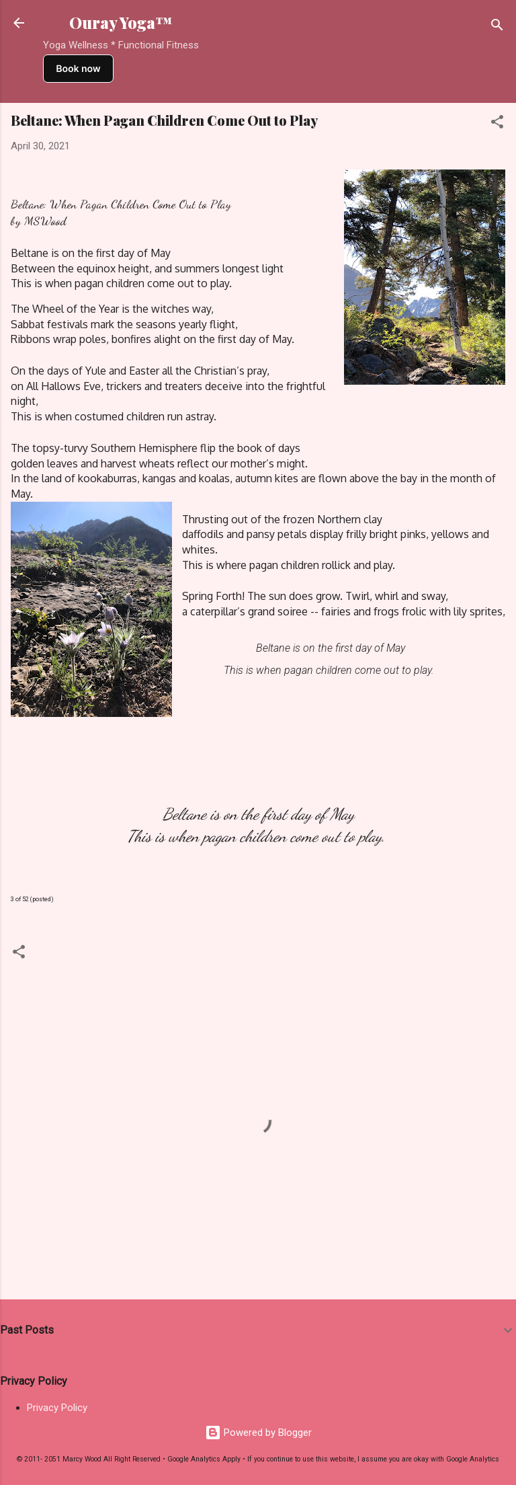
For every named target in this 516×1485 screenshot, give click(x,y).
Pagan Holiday (167, 956)
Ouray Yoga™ (121, 22)
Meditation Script (81, 956)
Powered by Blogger (258, 1432)
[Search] (497, 27)
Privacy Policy (57, 1408)
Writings (233, 956)
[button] (497, 124)
